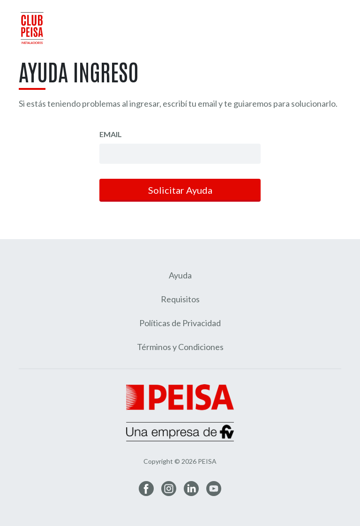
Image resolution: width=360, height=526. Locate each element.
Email (110, 134)
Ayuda (180, 275)
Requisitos (180, 299)
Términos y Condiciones (180, 347)
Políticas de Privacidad (180, 323)
